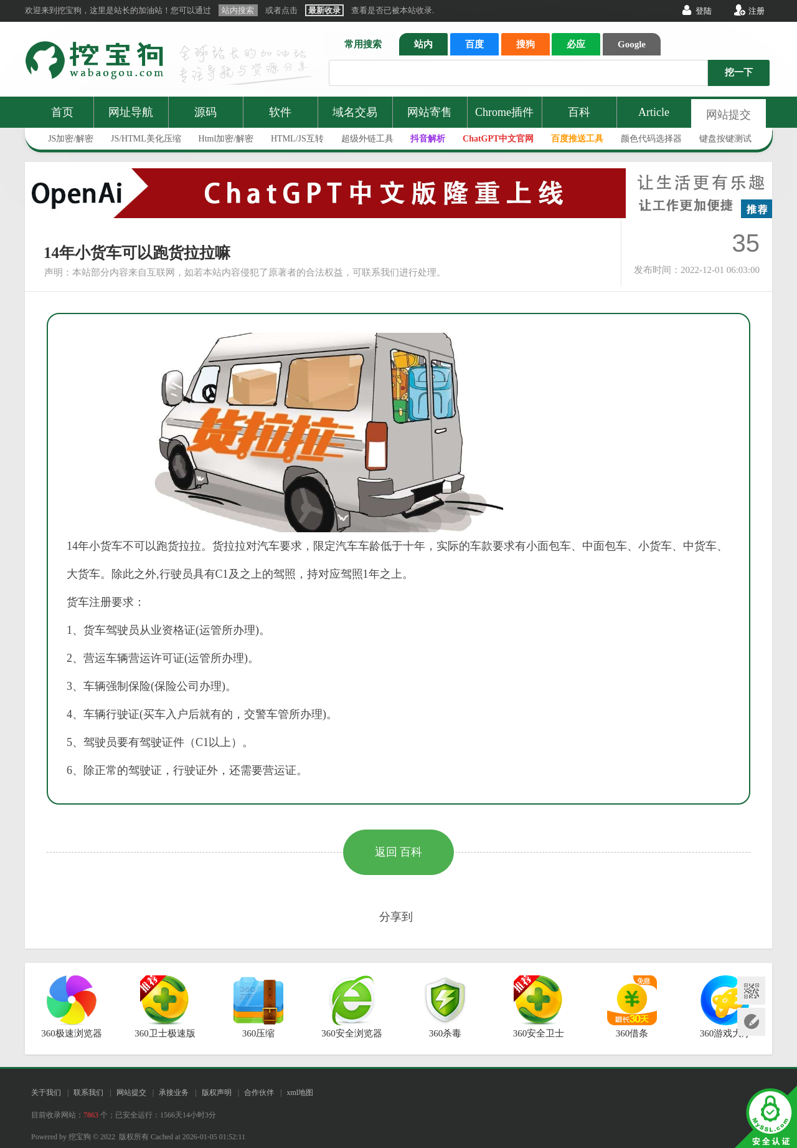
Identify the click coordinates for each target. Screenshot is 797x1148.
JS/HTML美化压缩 (146, 138)
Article (653, 112)
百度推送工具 (577, 138)
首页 (62, 112)
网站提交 (728, 114)
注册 (756, 11)
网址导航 (130, 112)
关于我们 (46, 1092)
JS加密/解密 (70, 138)
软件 (280, 112)
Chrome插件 (504, 112)
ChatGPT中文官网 (498, 138)
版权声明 (217, 1092)
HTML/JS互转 (297, 138)
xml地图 (299, 1092)
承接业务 (174, 1092)
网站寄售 (429, 112)
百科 (579, 112)
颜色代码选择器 (651, 138)
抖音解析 (427, 138)
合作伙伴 (259, 1092)
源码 (205, 112)
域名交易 (354, 112)
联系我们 (88, 1092)
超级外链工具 (367, 138)
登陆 (704, 11)
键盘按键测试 (725, 138)
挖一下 (739, 72)
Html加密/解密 (226, 138)
